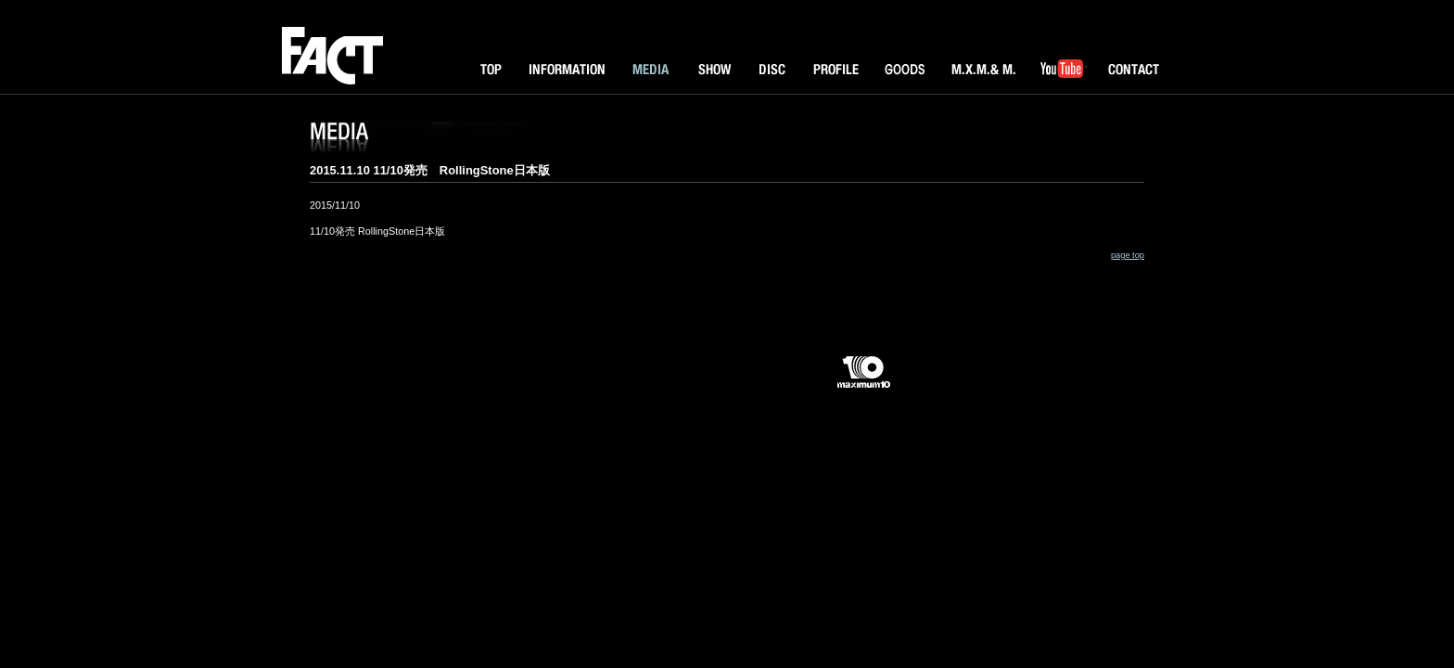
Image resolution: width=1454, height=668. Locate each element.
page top (1127, 255)
